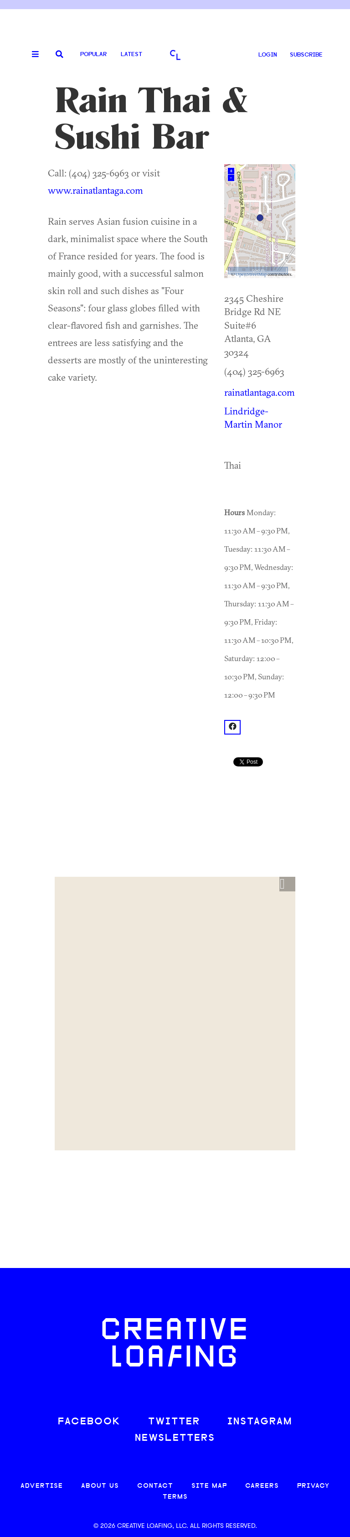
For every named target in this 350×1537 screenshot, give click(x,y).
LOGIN (267, 55)
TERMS (175, 1497)
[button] (287, 884)
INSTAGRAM (259, 1422)
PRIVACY (313, 1486)
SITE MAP (209, 1486)
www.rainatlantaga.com (95, 190)
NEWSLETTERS (175, 1438)
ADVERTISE (42, 1486)
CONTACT (155, 1486)
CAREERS (262, 1486)
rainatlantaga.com (259, 392)
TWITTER (174, 1422)
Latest (131, 54)
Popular (93, 54)
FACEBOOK (89, 1422)
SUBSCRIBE (306, 55)
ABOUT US (100, 1486)
